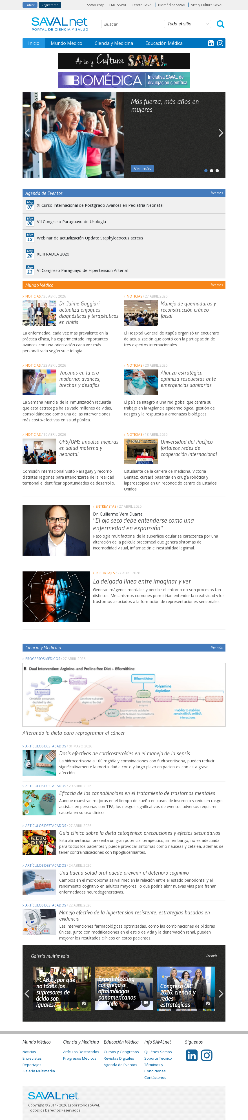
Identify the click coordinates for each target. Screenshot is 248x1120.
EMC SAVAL (118, 5)
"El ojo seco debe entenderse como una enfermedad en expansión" (143, 524)
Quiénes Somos (158, 1051)
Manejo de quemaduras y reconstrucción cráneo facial (188, 309)
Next (221, 135)
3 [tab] (215, 169)
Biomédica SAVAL (172, 5)
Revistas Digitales (119, 1058)
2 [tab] (210, 169)
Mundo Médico (66, 43)
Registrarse (49, 5)
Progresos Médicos (42, 658)
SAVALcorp (96, 5)
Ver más (142, 169)
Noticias (33, 296)
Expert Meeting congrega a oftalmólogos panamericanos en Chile (117, 991)
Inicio (33, 43)
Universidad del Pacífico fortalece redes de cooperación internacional (189, 447)
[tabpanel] (124, 135)
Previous (27, 135)
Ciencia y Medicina (114, 43)
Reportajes (105, 573)
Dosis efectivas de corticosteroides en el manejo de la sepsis (124, 753)
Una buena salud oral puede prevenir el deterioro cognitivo (124, 872)
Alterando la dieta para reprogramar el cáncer (74, 732)
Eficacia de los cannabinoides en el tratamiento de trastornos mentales (137, 793)
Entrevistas (106, 506)
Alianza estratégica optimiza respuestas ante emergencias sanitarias (188, 378)
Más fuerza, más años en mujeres (165, 105)
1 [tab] (204, 169)
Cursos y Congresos (121, 1051)
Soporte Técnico (158, 1058)
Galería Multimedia (39, 1070)
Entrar (30, 5)
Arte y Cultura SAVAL (207, 5)
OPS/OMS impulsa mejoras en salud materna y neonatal (88, 447)
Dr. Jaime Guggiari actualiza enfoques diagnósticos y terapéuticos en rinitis (88, 312)
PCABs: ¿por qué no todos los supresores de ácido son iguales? (55, 992)
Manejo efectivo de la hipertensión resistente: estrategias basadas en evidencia (134, 915)
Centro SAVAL (142, 5)
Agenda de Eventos (120, 1064)
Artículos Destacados (45, 746)
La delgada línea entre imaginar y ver (142, 581)
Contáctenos (155, 1077)
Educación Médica (164, 43)
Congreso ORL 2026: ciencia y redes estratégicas (177, 995)
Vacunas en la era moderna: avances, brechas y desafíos (79, 378)
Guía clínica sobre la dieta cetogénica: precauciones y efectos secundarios (139, 832)
